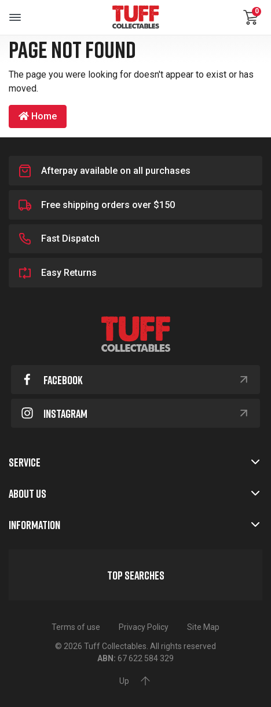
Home (38, 116)
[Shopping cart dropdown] (250, 17)
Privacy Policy (144, 627)
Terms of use (76, 627)
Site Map (203, 627)
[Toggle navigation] (15, 17)
